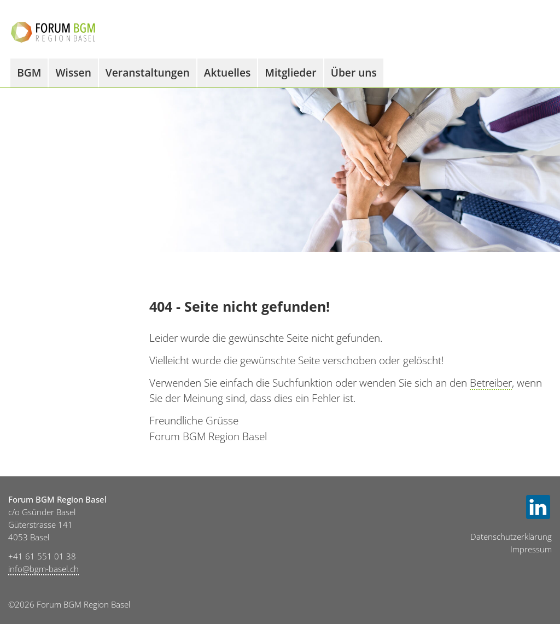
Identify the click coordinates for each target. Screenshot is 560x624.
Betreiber (491, 382)
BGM (29, 72)
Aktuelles (227, 72)
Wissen (73, 72)
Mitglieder (290, 72)
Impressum (531, 549)
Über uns (354, 72)
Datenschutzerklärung (511, 537)
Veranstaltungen (148, 72)
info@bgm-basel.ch (43, 569)
